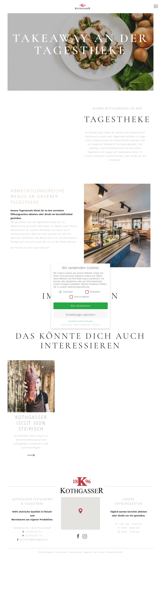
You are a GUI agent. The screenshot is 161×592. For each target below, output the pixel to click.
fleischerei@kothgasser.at (33, 539)
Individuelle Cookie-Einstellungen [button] (80, 321)
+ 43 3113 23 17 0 (33, 531)
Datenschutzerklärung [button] (82, 325)
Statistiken (93, 291)
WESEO (119, 552)
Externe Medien (79, 296)
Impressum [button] (96, 325)
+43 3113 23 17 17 (33, 535)
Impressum (61, 552)
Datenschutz (76, 552)
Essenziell (66, 291)
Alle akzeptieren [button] (80, 305)
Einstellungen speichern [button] (80, 314)
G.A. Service (99, 552)
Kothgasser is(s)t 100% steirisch (31, 423)
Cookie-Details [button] (66, 325)
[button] (80, 510)
